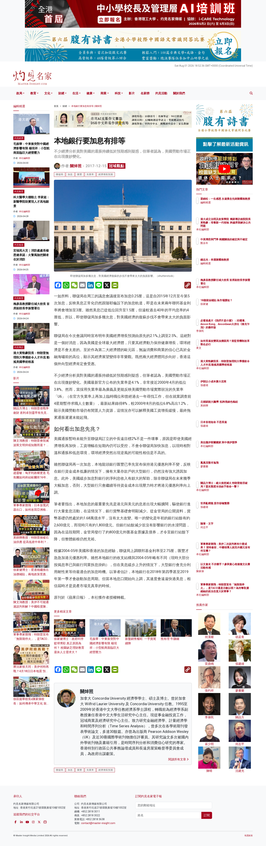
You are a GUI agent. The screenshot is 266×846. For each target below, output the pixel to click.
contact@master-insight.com (98, 823)
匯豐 (79, 174)
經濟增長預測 (105, 174)
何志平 (226, 527)
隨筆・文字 (228, 523)
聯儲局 (59, 174)
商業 (103, 93)
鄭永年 (226, 246)
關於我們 (179, 93)
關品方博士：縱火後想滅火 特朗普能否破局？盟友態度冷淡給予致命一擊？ (236, 486)
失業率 (90, 174)
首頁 (56, 106)
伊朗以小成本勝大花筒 (235, 381)
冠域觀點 (116, 166)
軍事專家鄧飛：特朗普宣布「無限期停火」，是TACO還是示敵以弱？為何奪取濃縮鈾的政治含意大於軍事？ (236, 591)
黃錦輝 (226, 408)
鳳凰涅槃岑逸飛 (231, 462)
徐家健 (226, 307)
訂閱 (207, 815)
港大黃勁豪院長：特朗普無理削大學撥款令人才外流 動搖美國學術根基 (31, 357)
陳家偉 (226, 574)
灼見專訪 (18, 347)
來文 (224, 351)
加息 (70, 174)
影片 (132, 93)
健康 (89, 93)
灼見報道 (18, 245)
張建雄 (226, 385)
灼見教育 (18, 191)
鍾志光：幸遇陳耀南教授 (236, 259)
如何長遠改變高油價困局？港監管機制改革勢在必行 (236, 344)
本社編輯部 (24, 158)
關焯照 (76, 166)
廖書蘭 (226, 466)
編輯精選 (227, 205)
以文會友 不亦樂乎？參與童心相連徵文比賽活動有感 (236, 567)
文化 (47, 93)
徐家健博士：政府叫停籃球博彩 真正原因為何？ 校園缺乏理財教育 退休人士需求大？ (69, 640)
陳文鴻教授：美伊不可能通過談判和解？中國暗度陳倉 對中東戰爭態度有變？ (31, 606)
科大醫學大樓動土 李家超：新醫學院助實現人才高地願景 (31, 201)
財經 (61, 93)
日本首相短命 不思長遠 (235, 422)
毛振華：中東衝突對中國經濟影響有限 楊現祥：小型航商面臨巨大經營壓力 (105, 640)
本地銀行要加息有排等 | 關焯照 (86, 106)
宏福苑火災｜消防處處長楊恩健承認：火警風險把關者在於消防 (31, 255)
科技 (118, 93)
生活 (75, 93)
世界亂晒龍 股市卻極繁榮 (236, 503)
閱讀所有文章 (178, 759)
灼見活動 (161, 93)
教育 (33, 93)
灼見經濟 (18, 138)
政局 (19, 93)
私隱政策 (249, 835)
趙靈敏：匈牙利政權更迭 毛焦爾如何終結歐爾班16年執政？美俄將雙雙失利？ (31, 477)
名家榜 (145, 93)
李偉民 (226, 330)
